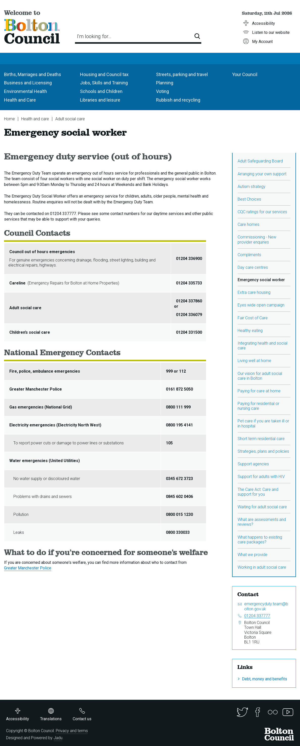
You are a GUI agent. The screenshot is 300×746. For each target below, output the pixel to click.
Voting (162, 91)
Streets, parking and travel (182, 74)
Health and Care (20, 100)
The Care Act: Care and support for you (258, 492)
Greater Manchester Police (27, 568)
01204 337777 (257, 615)
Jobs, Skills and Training (104, 82)
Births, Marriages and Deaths (32, 74)
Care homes (248, 224)
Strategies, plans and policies (263, 451)
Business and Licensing (28, 82)
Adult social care (70, 118)
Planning (164, 82)
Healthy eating (250, 330)
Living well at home (254, 360)
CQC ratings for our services (262, 211)
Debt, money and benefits (264, 679)
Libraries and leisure (100, 100)
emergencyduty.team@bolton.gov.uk (266, 606)
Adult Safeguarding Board (260, 161)
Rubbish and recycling (178, 100)
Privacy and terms (72, 730)
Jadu (58, 737)
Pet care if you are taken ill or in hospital (263, 423)
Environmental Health (25, 91)
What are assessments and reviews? (262, 522)
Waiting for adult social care (262, 506)
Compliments (249, 254)
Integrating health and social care (262, 345)
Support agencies (253, 464)
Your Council (244, 74)
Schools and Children (101, 91)
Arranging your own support (262, 174)
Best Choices (249, 199)
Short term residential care (261, 438)
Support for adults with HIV (261, 476)
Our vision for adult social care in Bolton (260, 376)
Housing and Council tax (104, 74)
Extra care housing (254, 292)
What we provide (252, 554)
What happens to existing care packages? (260, 539)
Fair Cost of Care (253, 318)
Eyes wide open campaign (261, 305)
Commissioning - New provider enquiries (257, 239)
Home (9, 118)
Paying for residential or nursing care (258, 406)
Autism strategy (251, 186)
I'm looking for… (94, 36)
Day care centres (253, 267)
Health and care (35, 118)
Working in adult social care (262, 567)
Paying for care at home (259, 391)
